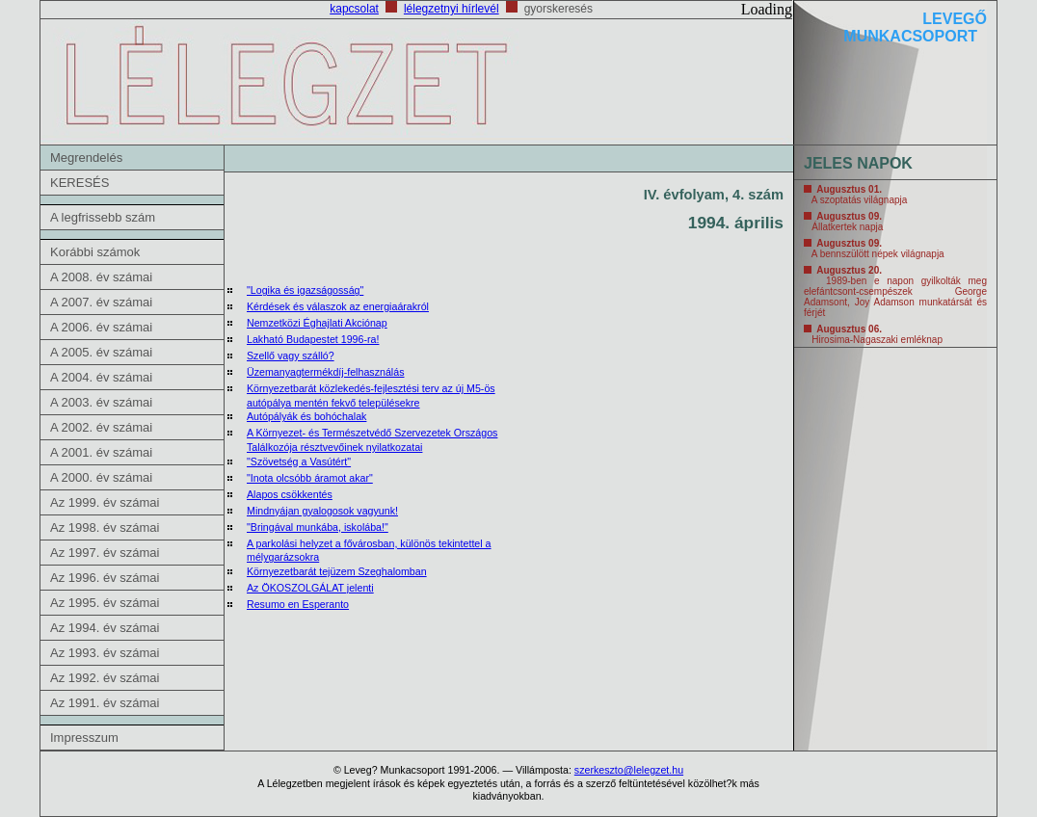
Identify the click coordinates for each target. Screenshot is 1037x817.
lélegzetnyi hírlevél (451, 8)
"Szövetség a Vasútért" (299, 461)
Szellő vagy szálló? (290, 355)
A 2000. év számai (101, 477)
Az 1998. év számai (104, 527)
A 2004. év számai (101, 377)
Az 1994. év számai (104, 627)
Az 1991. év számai (104, 703)
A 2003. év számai (101, 402)
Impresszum (84, 737)
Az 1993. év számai (104, 653)
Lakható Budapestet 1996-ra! (313, 339)
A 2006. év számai (101, 327)
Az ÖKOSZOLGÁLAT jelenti (310, 587)
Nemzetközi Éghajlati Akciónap (317, 323)
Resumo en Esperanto (298, 604)
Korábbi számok (95, 252)
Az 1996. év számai (104, 577)
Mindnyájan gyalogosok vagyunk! (322, 510)
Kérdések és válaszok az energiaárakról (338, 306)
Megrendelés (86, 157)
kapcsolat (354, 8)
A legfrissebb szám (102, 217)
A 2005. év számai (101, 352)
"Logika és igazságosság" (305, 290)
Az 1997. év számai (104, 552)
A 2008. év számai (101, 277)
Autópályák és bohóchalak (306, 416)
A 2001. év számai (101, 452)
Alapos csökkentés (289, 494)
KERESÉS (79, 182)
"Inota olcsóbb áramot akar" (310, 478)
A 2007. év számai (101, 302)
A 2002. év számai (101, 427)
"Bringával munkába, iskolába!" (317, 527)
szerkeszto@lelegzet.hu (628, 770)
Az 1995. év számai (104, 602)
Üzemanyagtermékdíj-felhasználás (325, 372)
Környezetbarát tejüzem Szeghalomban (337, 571)
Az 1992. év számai (104, 678)
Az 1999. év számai (104, 502)
